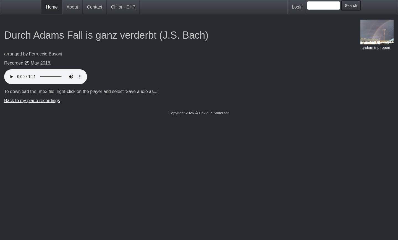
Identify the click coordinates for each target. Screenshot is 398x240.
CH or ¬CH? (123, 7)
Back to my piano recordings (32, 100)
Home (52, 7)
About (72, 7)
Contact (94, 7)
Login (297, 7)
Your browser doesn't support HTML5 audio (45, 76)
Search (351, 5)
